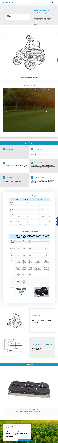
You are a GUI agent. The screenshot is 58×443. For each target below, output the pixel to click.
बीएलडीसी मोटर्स (30, 441)
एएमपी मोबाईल (35, 440)
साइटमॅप (32, 440)
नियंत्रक (20, 4)
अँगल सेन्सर (32, 431)
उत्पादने (7, 4)
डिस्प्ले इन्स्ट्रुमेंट (32, 435)
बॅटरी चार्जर (32, 432)
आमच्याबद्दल (22, 431)
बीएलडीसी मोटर (39, 441)
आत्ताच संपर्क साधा (25, 77)
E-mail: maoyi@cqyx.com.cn (44, 436)
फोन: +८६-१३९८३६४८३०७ (44, 431)
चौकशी (24, 418)
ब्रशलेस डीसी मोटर (26, 441)
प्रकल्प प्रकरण (22, 434)
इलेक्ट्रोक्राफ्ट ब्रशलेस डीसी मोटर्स (20, 441)
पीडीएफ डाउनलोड (33, 77)
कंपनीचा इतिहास (22, 432)
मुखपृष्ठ (4, 4)
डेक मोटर (34, 441)
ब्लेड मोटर (36, 441)
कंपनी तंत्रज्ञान (22, 435)
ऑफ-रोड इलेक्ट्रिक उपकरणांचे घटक (13, 4)
